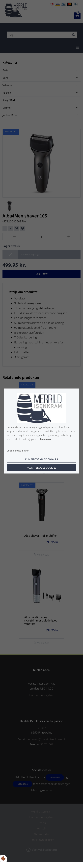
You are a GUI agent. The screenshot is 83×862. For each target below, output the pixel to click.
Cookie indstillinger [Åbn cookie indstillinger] (18, 450)
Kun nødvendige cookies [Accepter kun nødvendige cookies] (41, 459)
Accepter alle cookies (41, 467)
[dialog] (41, 431)
